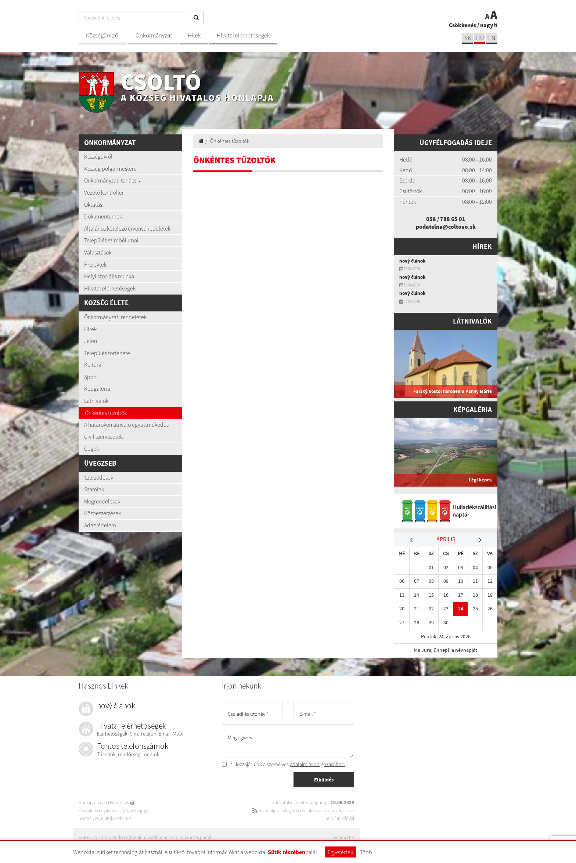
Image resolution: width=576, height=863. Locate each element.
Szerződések (98, 477)
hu (480, 38)
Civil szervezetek (103, 436)
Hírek (194, 35)
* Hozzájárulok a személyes (283, 764)
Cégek (91, 448)
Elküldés (324, 779)
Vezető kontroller (104, 192)
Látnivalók (96, 400)
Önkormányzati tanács (112, 180)
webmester (343, 837)
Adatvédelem (100, 525)
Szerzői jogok (138, 811)
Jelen (90, 340)
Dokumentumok (103, 216)
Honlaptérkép (92, 802)
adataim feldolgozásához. (317, 764)
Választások (97, 252)
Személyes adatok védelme (105, 818)
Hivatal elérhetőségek (243, 35)
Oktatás (93, 204)
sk (467, 38)
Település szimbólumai (111, 240)
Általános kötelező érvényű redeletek (127, 228)
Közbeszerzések (102, 513)
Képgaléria (97, 388)
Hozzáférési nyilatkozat (100, 811)
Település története (107, 353)
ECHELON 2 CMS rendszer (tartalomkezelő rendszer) (128, 837)
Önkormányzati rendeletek (115, 317)
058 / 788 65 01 (445, 219)
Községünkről (103, 35)
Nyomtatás (121, 802)
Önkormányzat (154, 35)
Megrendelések (102, 501)
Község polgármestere (110, 168)
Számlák (94, 489)
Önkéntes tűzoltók (106, 412)
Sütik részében (286, 852)
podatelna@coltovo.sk (446, 226)
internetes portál (195, 837)
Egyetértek (340, 852)
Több (366, 852)
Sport (90, 376)
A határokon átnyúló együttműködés (126, 424)
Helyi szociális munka (109, 276)
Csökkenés (462, 25)
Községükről (98, 156)
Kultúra (92, 364)
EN (492, 38)
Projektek (95, 264)
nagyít (488, 25)
